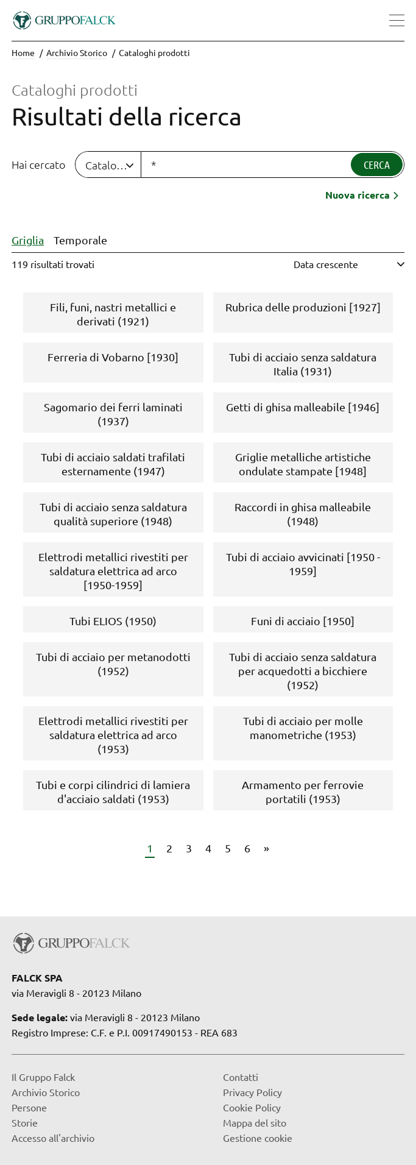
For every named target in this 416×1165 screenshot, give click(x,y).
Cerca (377, 164)
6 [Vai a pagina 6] (247, 847)
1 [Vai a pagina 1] (150, 847)
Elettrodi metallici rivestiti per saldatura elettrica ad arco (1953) (113, 734)
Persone (29, 1107)
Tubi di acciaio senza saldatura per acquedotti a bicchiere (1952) (302, 670)
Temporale (80, 239)
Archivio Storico (76, 52)
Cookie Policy (252, 1107)
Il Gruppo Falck (43, 1077)
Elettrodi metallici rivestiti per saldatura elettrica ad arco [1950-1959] (113, 570)
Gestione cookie (257, 1137)
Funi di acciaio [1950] (302, 620)
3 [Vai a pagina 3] (189, 847)
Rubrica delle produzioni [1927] (303, 306)
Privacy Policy (252, 1092)
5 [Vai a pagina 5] (228, 847)
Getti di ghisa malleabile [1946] (302, 406)
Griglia (28, 239)
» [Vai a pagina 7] (266, 847)
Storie (25, 1122)
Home (23, 52)
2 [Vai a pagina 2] (169, 847)
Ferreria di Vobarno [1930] (113, 356)
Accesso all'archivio (53, 1137)
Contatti (240, 1077)
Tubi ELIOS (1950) (113, 620)
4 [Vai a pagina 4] (208, 847)
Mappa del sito (254, 1122)
